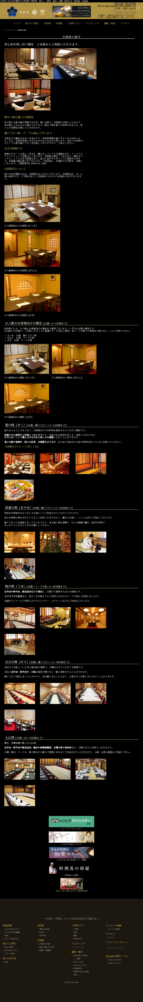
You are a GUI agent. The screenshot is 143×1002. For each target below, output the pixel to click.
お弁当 (41, 932)
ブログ (118, 3)
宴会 (6, 962)
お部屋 (59, 23)
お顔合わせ (78, 939)
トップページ (9, 30)
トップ (17, 23)
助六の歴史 (9, 947)
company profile (114, 960)
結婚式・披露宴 (45, 950)
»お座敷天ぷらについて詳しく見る (21, 447)
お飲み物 (42, 935)
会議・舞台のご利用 (46, 947)
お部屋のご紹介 (45, 944)
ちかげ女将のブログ (12, 929)
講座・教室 (109, 23)
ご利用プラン (74, 23)
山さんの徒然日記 (11, 939)
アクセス (130, 3)
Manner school (114, 963)
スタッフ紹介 (10, 953)
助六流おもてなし (11, 950)
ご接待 (76, 929)
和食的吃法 (78, 968)
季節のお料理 (44, 929)
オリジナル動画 (114, 929)
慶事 (75, 935)
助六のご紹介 (32, 23)
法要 (75, 932)
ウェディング (92, 23)
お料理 (47, 23)
